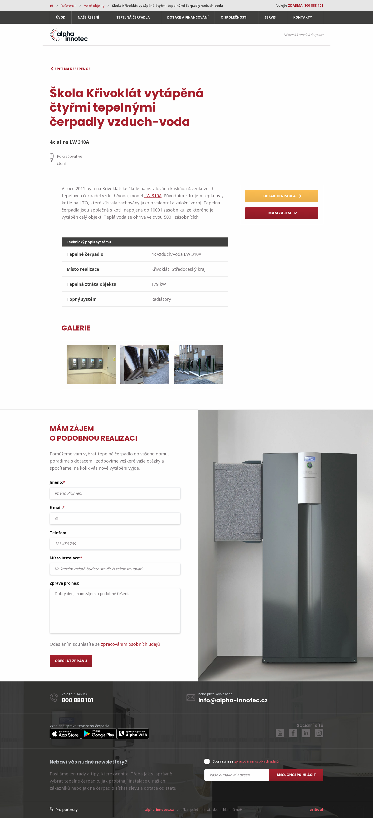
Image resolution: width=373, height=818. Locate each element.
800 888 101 (77, 700)
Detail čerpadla (282, 196)
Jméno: (115, 489)
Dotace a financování (187, 17)
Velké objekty (94, 5)
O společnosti (234, 17)
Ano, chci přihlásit (296, 774)
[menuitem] (60, 17)
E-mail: (115, 514)
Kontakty (302, 17)
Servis (270, 17)
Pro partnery (64, 809)
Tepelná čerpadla (133, 17)
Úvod (60, 17)
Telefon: (115, 540)
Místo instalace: (115, 565)
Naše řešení (88, 17)
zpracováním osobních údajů (130, 644)
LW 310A (153, 195)
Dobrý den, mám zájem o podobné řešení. (115, 610)
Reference (68, 5)
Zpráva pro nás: (115, 607)
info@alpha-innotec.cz (233, 700)
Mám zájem (282, 213)
